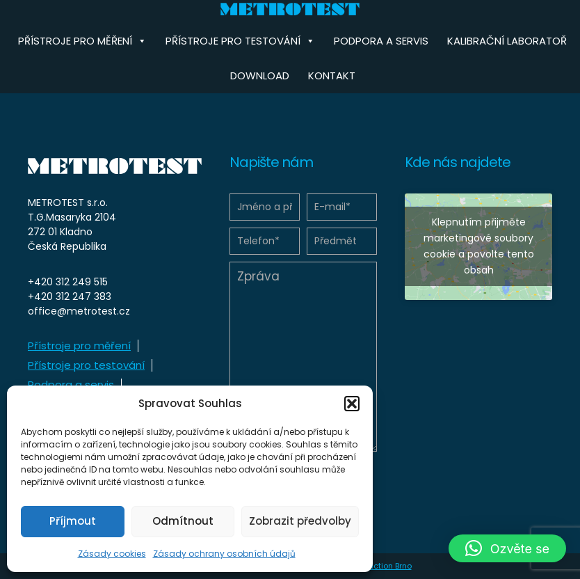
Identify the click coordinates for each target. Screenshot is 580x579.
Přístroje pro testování (86, 365)
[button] (352, 404)
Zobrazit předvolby (300, 521)
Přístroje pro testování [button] (240, 41)
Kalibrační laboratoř (507, 40)
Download (259, 75)
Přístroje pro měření (79, 345)
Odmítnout (183, 521)
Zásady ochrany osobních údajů (224, 554)
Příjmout (72, 521)
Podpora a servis (381, 40)
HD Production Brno (375, 565)
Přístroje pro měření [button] (82, 41)
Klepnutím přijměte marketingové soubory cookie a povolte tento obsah (479, 246)
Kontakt (331, 75)
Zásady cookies (112, 554)
